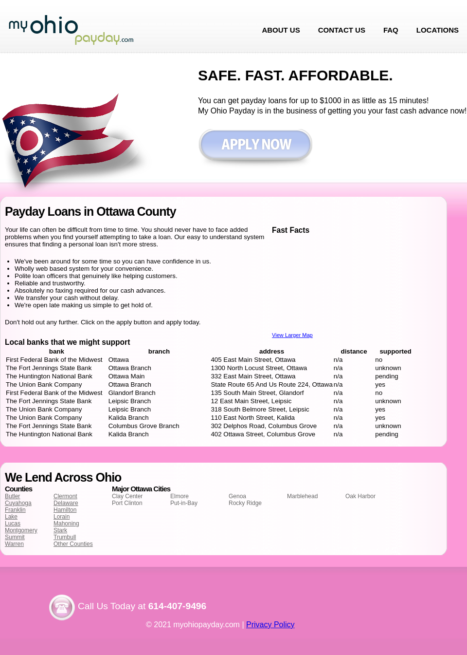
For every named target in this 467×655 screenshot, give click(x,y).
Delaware (66, 503)
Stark (60, 530)
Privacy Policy (270, 624)
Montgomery (21, 530)
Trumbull (65, 537)
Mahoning (66, 523)
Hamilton (65, 509)
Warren (14, 544)
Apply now (255, 149)
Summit (15, 537)
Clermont (65, 496)
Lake (11, 516)
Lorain (62, 516)
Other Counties (73, 544)
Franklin (15, 509)
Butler (12, 496)
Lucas (12, 523)
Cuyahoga (18, 503)
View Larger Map (292, 335)
